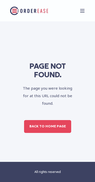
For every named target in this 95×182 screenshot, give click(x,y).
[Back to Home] (29, 11)
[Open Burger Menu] (82, 11)
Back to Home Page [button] (47, 126)
